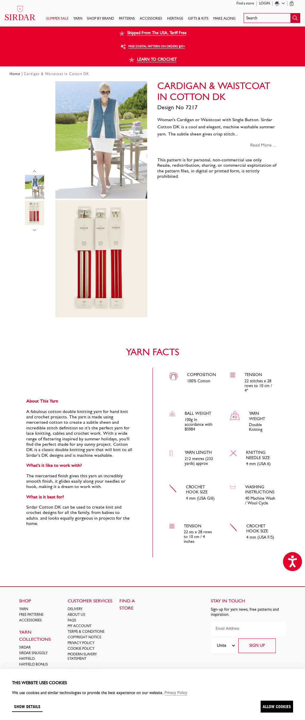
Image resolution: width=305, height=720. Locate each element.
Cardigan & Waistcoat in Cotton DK (56, 74)
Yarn (77, 19)
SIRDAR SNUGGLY (33, 653)
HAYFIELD (27, 659)
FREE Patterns (31, 615)
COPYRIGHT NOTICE (84, 637)
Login (264, 3)
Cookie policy (81, 649)
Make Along (224, 19)
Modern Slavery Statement (82, 657)
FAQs (72, 620)
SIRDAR (25, 647)
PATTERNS (127, 19)
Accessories (151, 19)
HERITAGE (175, 19)
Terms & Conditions (86, 632)
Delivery (75, 609)
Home (15, 74)
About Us (76, 615)
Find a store (245, 3)
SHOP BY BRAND (100, 19)
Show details (27, 706)
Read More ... (263, 145)
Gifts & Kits (198, 19)
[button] (272, 18)
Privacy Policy (81, 643)
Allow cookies (277, 706)
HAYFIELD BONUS (33, 664)
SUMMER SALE (57, 19)
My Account (79, 626)
